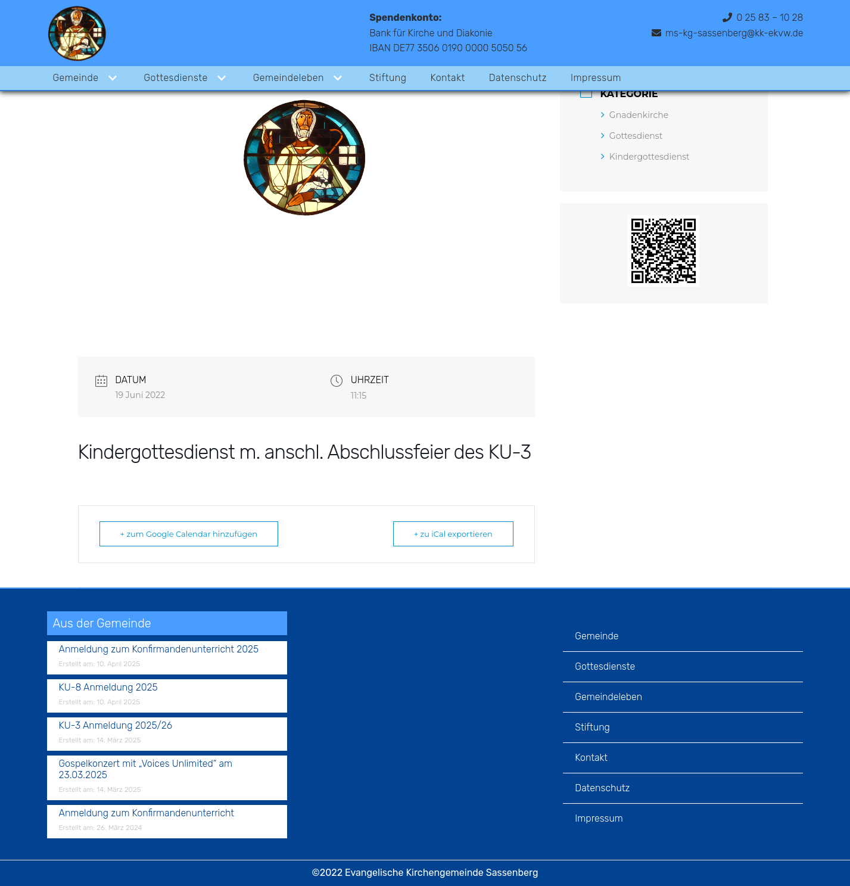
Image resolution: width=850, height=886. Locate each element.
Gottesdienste (605, 666)
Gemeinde (596, 636)
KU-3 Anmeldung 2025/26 (116, 725)
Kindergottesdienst (645, 156)
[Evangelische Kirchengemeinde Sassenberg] (77, 33)
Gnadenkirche (634, 115)
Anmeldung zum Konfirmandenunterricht (147, 813)
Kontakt (448, 77)
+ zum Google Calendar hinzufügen (189, 534)
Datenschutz (519, 77)
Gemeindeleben (608, 696)
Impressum (596, 77)
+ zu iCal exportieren (453, 534)
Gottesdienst (632, 135)
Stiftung (388, 77)
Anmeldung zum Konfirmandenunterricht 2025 (159, 649)
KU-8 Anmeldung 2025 (108, 687)
